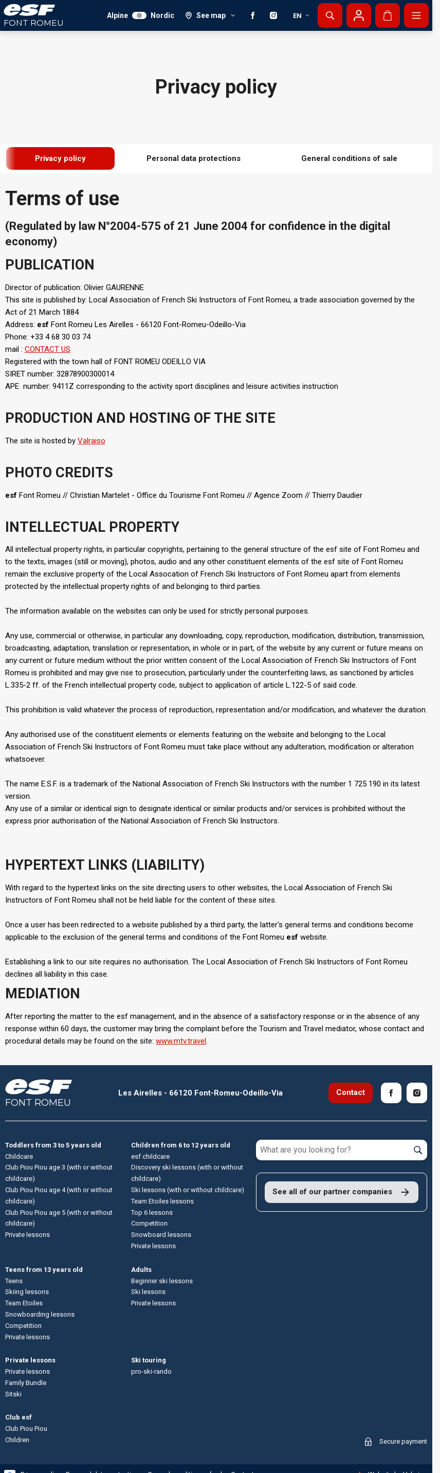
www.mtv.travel (181, 1041)
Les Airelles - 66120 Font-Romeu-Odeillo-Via (200, 1093)
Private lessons (30, 1360)
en (301, 16)
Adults (141, 1269)
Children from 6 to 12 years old (180, 1145)
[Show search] (330, 15)
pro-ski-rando (151, 1371)
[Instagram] (273, 15)
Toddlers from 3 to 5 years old (53, 1145)
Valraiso (91, 440)
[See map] (210, 15)
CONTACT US (47, 349)
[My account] (358, 15)
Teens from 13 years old (44, 1269)
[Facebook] (253, 15)
